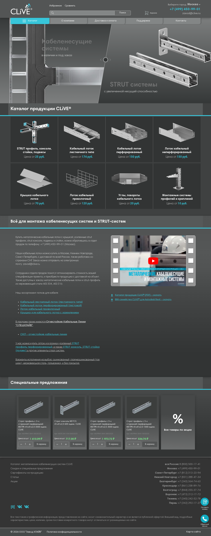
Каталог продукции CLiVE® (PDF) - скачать (136, 295)
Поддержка (143, 21)
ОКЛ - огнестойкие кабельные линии (43, 334)
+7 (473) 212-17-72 (189, 494)
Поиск (122, 13)
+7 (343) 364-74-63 (189, 481)
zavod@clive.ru (191, 13)
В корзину (41, 444)
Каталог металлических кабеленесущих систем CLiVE (42, 464)
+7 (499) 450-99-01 (185, 9)
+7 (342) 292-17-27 (189, 503)
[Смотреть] (153, 261)
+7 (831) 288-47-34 (189, 477)
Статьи (15, 477)
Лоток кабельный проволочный (40, 309)
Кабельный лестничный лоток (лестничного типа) (51, 302)
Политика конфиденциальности (64, 532)
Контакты (181, 21)
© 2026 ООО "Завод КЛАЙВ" (26, 532)
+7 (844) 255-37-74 (189, 490)
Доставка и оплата (105, 21)
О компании (67, 21)
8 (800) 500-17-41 (190, 464)
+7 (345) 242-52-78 (189, 499)
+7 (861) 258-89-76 (189, 486)
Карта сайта (193, 532)
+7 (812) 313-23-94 (189, 473)
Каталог (30, 21)
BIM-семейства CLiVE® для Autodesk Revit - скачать (141, 299)
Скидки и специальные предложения (32, 468)
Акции (14, 481)
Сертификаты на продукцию (27, 473)
